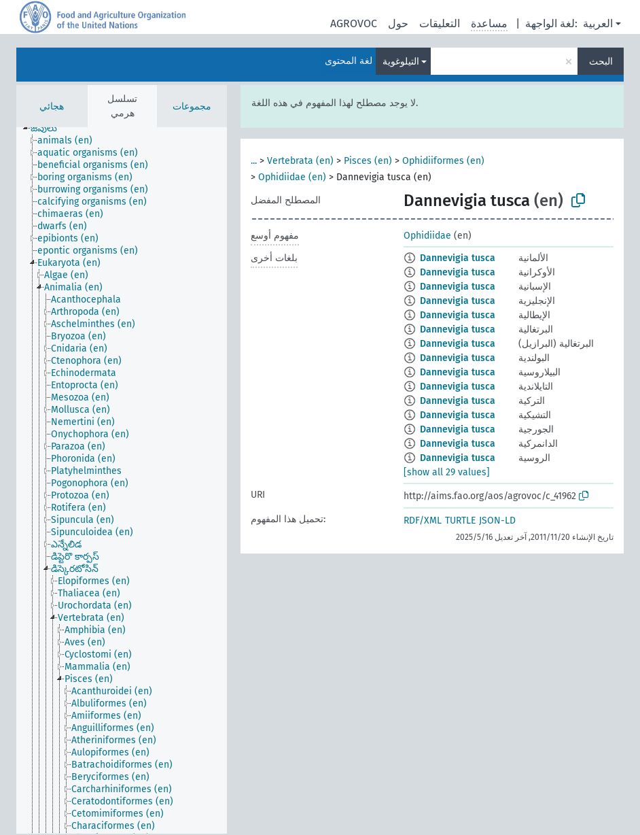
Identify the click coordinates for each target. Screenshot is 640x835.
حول (398, 23)
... (254, 161)
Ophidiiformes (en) (443, 161)
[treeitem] (49, 128)
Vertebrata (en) (300, 161)
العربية (598, 23)
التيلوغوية (401, 61)
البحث (601, 61)
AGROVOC (353, 23)
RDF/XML (423, 520)
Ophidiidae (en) (292, 177)
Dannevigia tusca (457, 258)
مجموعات (192, 106)
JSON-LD (497, 520)
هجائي (51, 106)
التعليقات (439, 23)
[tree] (121, 480)
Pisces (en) (368, 161)
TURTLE (460, 520)
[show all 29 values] (447, 472)
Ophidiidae (427, 235)
